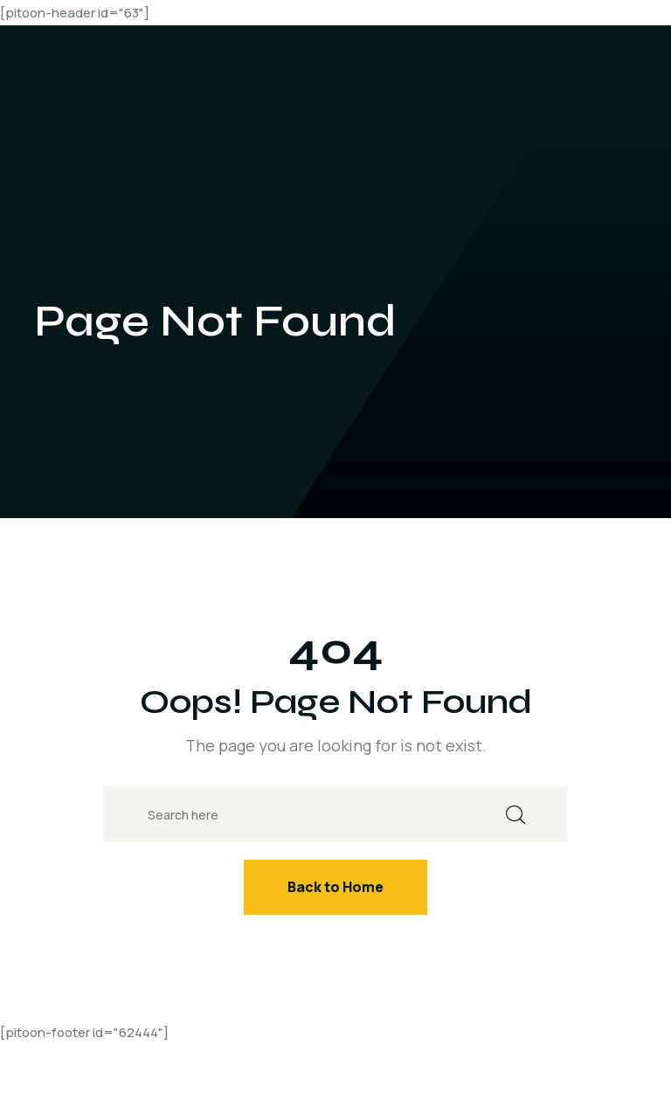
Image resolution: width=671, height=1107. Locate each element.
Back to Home (335, 886)
